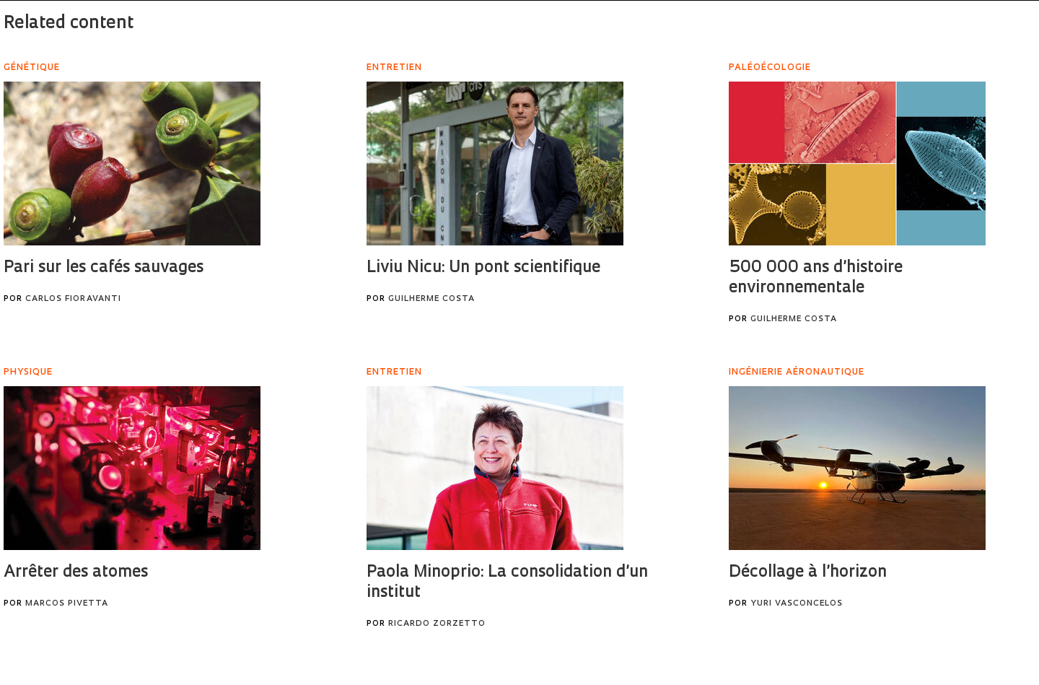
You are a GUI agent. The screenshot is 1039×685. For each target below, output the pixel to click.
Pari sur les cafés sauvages (103, 268)
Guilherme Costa (431, 299)
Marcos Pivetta (66, 604)
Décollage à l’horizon (808, 572)
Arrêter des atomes (76, 572)
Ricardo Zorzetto (437, 624)
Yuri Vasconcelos (796, 604)
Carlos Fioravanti (73, 299)
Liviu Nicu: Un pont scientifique (483, 268)
